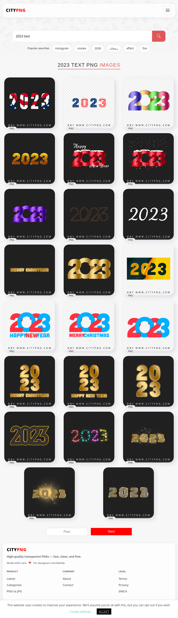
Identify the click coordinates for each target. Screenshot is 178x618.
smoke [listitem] (81, 48)
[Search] (158, 36)
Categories (14, 585)
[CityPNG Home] (16, 10)
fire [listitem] (145, 48)
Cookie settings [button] (80, 611)
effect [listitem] (130, 48)
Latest (11, 579)
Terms (123, 579)
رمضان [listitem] (114, 48)
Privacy (124, 585)
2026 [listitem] (98, 48)
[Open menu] (167, 10)
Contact (68, 585)
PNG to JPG (14, 591)
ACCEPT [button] (104, 611)
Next (111, 531)
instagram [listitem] (62, 48)
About (67, 579)
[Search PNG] (82, 36)
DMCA (123, 591)
